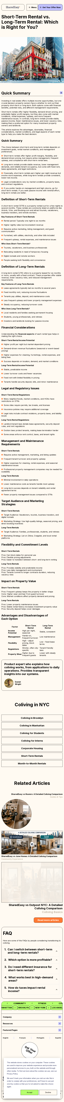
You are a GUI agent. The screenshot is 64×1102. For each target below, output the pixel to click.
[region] (32, 970)
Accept (29, 1092)
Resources (8, 1023)
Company (7, 1017)
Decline (48, 1092)
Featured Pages (10, 1030)
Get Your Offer (30, 1050)
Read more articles (48, 920)
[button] (31, 951)
